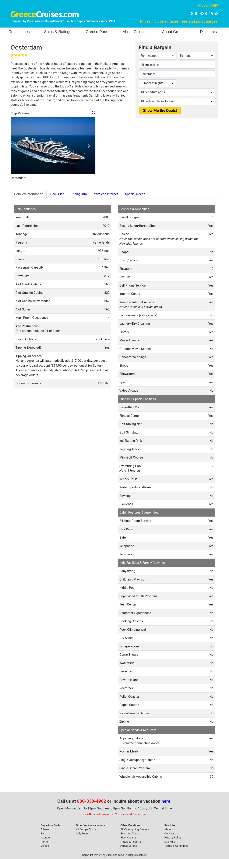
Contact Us (171, 833)
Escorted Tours (129, 833)
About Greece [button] (174, 32)
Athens (45, 829)
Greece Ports (97, 32)
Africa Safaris (128, 845)
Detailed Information (28, 194)
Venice (45, 845)
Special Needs (135, 194)
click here (103, 339)
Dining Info (79, 194)
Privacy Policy (172, 837)
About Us (170, 829)
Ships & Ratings (57, 32)
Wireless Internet (106, 194)
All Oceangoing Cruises (134, 829)
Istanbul (45, 837)
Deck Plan (57, 194)
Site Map (169, 841)
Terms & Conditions (176, 845)
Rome (44, 841)
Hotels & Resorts (130, 841)
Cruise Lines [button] (19, 32)
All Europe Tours (86, 829)
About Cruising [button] (135, 32)
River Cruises (128, 837)
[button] (17, 145)
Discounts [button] (208, 32)
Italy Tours (82, 833)
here (166, 801)
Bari (43, 833)
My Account (208, 5)
